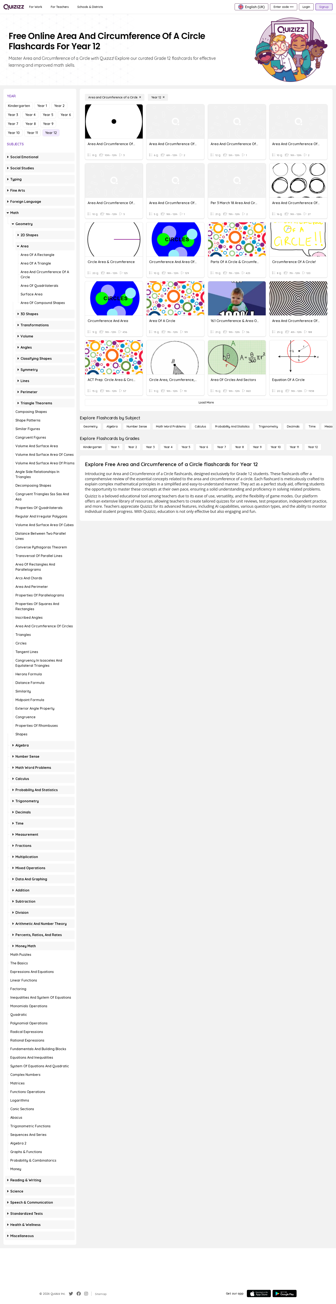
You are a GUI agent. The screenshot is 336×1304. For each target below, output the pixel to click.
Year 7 (13, 124)
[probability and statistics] (232, 426)
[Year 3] (150, 447)
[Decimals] (293, 426)
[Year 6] (204, 447)
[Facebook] (78, 1293)
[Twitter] (71, 1293)
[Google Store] (285, 1293)
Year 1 (42, 106)
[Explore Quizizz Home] (13, 7)
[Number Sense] (137, 426)
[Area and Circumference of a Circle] (114, 97)
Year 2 (59, 106)
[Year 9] (257, 447)
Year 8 (31, 124)
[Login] (306, 6)
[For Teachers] (59, 6)
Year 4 (30, 115)
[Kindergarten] (92, 447)
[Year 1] (115, 447)
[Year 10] (275, 447)
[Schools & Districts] (90, 6)
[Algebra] (112, 426)
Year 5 (48, 115)
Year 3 (13, 115)
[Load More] (206, 402)
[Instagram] (86, 1293)
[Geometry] (90, 426)
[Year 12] (158, 97)
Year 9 (48, 124)
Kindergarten (19, 106)
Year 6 (66, 115)
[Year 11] (294, 447)
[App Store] (259, 1293)
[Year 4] (168, 447)
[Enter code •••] (283, 6)
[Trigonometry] (268, 426)
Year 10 (14, 133)
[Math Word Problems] (170, 426)
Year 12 (51, 133)
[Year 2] (132, 447)
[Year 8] (239, 447)
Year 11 (32, 133)
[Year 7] (221, 447)
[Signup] (324, 6)
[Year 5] (186, 447)
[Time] (312, 426)
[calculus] (200, 426)
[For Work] (36, 6)
